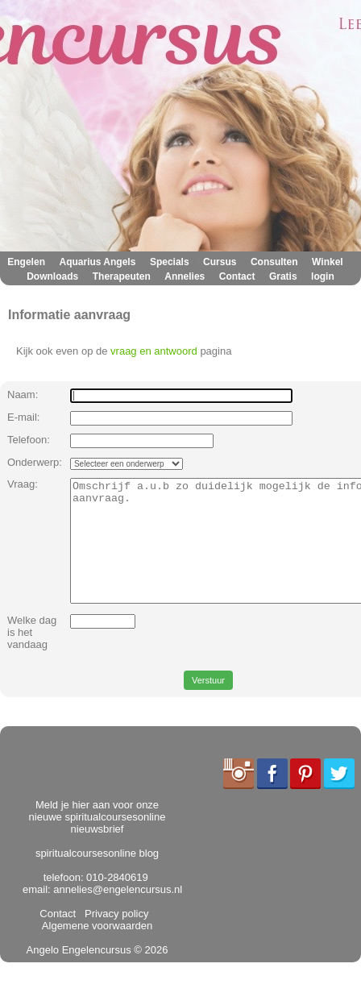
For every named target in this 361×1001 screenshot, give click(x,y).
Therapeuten (122, 276)
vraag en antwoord (153, 351)
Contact (237, 276)
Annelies (184, 276)
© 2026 (149, 974)
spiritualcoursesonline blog (97, 877)
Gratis (283, 276)
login (322, 276)
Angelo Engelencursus (79, 974)
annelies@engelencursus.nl (117, 914)
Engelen (26, 262)
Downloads (52, 276)
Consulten (274, 262)
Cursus (219, 262)
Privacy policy (114, 938)
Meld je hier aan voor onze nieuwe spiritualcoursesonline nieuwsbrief (97, 841)
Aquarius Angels (97, 262)
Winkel (327, 262)
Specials (169, 262)
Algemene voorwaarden (98, 944)
